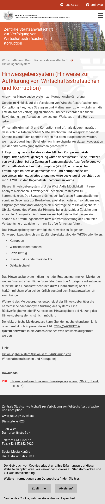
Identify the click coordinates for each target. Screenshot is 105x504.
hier (76, 478)
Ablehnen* (66, 488)
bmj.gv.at (94, 5)
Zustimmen (39, 488)
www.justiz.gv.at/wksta (18, 416)
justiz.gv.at (70, 5)
